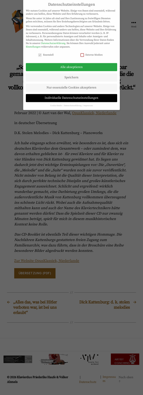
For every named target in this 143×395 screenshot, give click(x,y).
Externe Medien (91, 51)
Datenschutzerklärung (53, 39)
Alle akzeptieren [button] (71, 63)
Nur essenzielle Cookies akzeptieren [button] (71, 84)
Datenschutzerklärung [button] (73, 102)
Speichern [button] (71, 74)
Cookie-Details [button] (56, 102)
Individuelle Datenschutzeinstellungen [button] (71, 94)
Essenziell (46, 51)
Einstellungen (33, 43)
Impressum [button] (88, 102)
